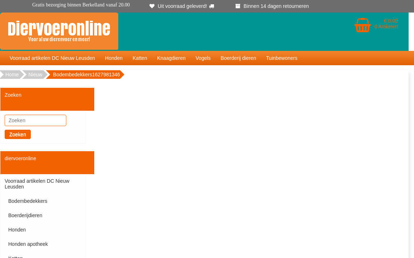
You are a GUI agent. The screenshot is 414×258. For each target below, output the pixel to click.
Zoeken (17, 134)
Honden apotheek (28, 244)
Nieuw (35, 74)
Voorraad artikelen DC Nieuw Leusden (52, 58)
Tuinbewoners (281, 58)
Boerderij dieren (238, 58)
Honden (114, 58)
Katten (140, 58)
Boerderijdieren (25, 215)
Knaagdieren (171, 58)
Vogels (203, 58)
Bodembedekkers (27, 201)
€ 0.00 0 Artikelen (386, 23)
